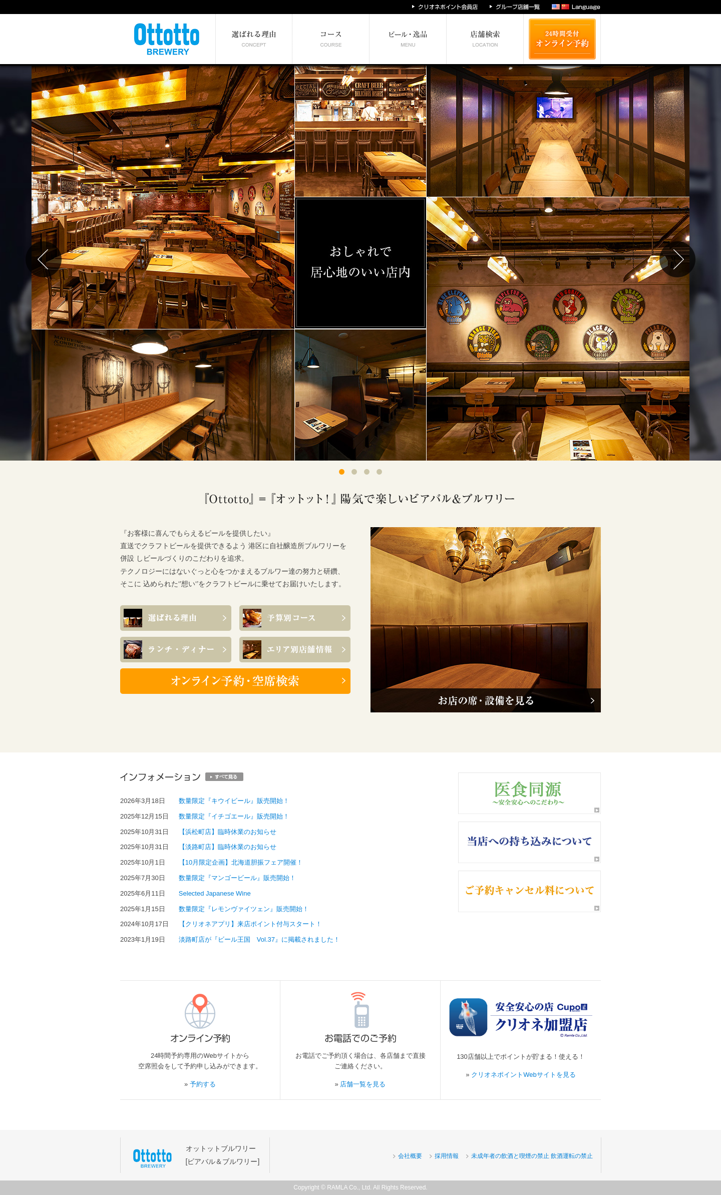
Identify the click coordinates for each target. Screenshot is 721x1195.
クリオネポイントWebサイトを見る (523, 1074)
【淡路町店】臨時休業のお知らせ (227, 847)
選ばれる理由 (254, 39)
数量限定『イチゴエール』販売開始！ (234, 816)
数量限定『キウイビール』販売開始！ (234, 801)
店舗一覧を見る (363, 1084)
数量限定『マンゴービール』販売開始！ (237, 878)
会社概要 (410, 1155)
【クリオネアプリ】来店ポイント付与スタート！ (250, 924)
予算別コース (331, 39)
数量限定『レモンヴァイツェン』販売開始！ (244, 909)
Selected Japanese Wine (215, 893)
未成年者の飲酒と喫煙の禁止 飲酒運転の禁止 (532, 1155)
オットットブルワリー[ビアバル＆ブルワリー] (223, 1154)
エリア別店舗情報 (485, 39)
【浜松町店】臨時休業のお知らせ (227, 832)
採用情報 (447, 1155)
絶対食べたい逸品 (408, 39)
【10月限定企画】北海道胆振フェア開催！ (241, 862)
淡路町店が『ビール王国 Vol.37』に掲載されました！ (259, 939)
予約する (203, 1084)
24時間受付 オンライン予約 (562, 39)
